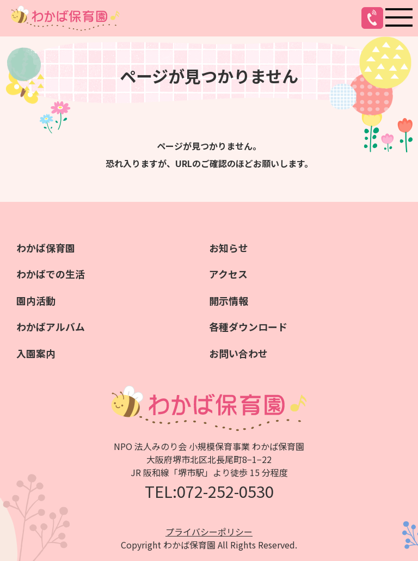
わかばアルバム (50, 326)
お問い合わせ (238, 352)
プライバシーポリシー (209, 530)
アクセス (228, 274)
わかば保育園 (45, 248)
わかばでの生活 (50, 274)
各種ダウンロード (248, 326)
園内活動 (36, 300)
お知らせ (228, 248)
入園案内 (36, 352)
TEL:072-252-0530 (209, 490)
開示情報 (228, 300)
